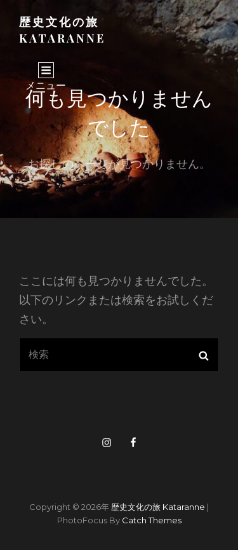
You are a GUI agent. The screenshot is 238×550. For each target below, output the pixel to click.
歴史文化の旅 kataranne (158, 507)
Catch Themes (152, 520)
